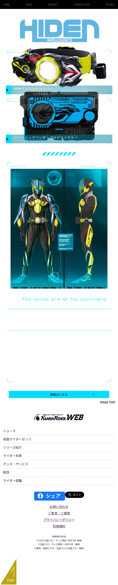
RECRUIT (110, 4)
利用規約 (59, 526)
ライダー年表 (12, 455)
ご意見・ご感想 (59, 513)
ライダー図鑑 (12, 480)
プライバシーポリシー (59, 519)
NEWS (29, 4)
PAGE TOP (107, 402)
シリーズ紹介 (12, 447)
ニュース (9, 431)
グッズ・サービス (15, 464)
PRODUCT (53, 4)
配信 (6, 472)
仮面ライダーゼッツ (17, 439)
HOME (7, 4)
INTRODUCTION (82, 4)
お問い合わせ (59, 506)
